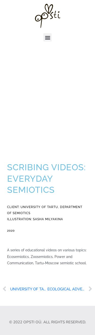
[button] (47, 37)
